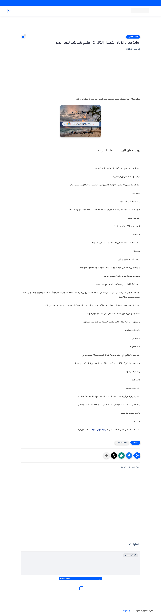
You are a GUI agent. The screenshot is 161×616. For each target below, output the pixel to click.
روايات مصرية (133, 37)
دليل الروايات (126, 611)
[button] (129, 455)
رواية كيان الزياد (98, 430)
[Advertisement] (80, 26)
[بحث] (9, 11)
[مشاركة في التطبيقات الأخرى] (106, 455)
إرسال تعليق (130, 555)
